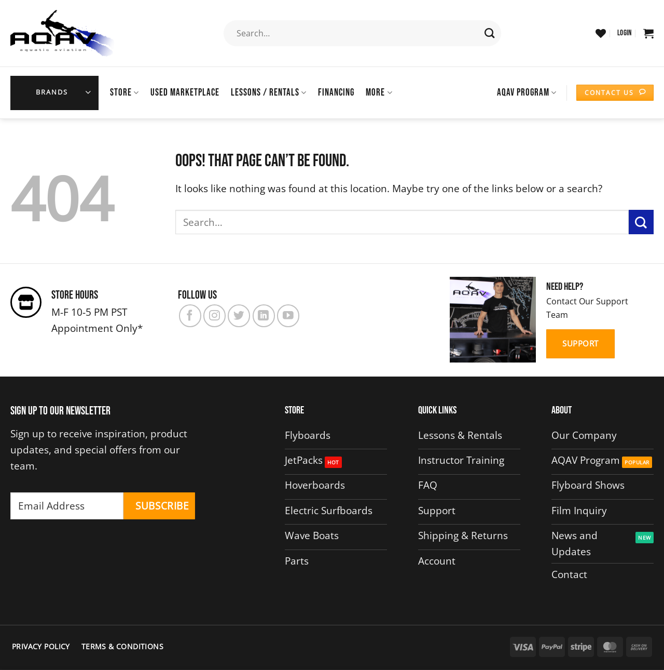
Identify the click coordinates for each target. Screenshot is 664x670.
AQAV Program (527, 93)
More (379, 93)
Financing (336, 93)
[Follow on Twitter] (239, 315)
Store (124, 93)
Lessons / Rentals (269, 93)
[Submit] (490, 33)
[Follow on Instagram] (214, 315)
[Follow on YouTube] (288, 315)
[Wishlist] (601, 33)
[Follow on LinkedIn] (264, 315)
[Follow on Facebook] (190, 315)
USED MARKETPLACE (184, 93)
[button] (624, 33)
